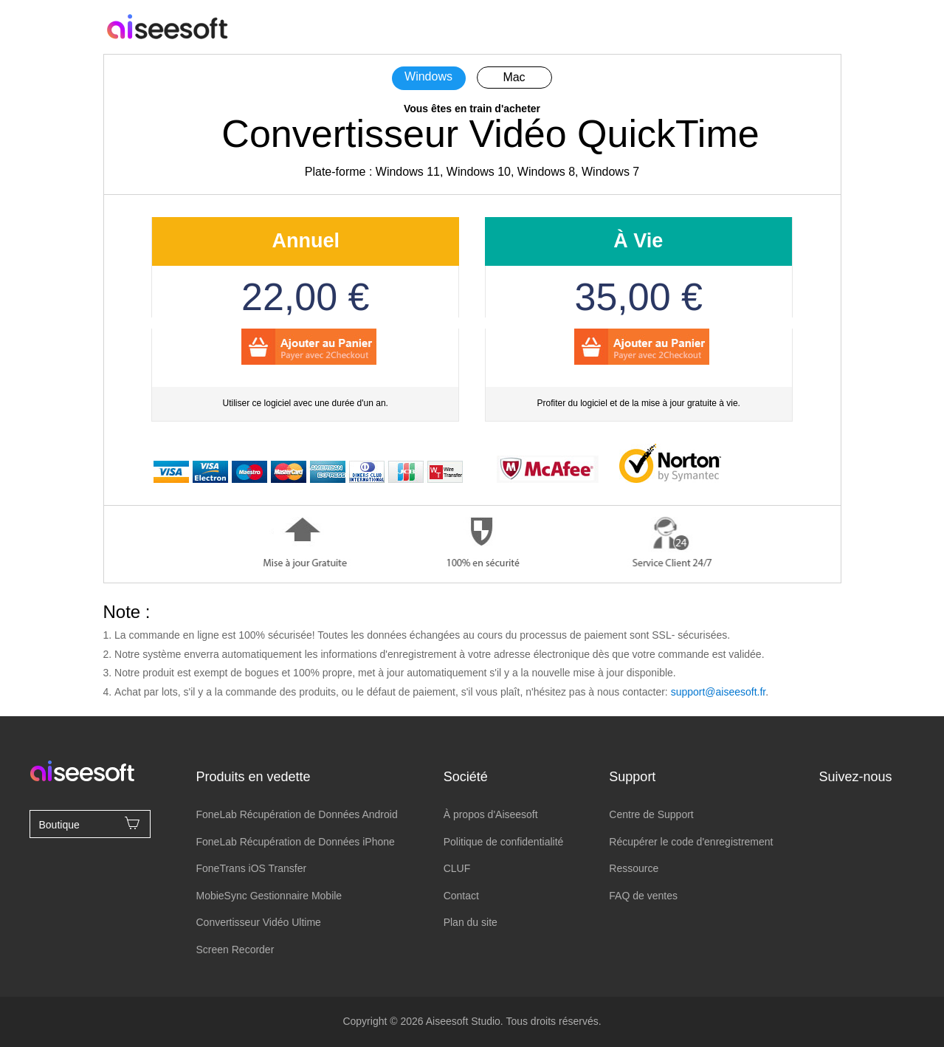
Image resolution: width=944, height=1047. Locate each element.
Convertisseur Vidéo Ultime (258, 922)
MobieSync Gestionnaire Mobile (269, 896)
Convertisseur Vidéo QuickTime (490, 133)
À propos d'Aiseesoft (491, 814)
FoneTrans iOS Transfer (251, 868)
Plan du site (470, 922)
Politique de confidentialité (504, 842)
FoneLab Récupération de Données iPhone (295, 842)
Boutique (90, 823)
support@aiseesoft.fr (718, 692)
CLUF (457, 868)
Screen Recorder (235, 949)
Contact (461, 896)
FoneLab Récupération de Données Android (296, 814)
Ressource (633, 868)
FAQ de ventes (643, 896)
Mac (514, 77)
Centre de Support (651, 814)
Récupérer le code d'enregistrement (691, 842)
